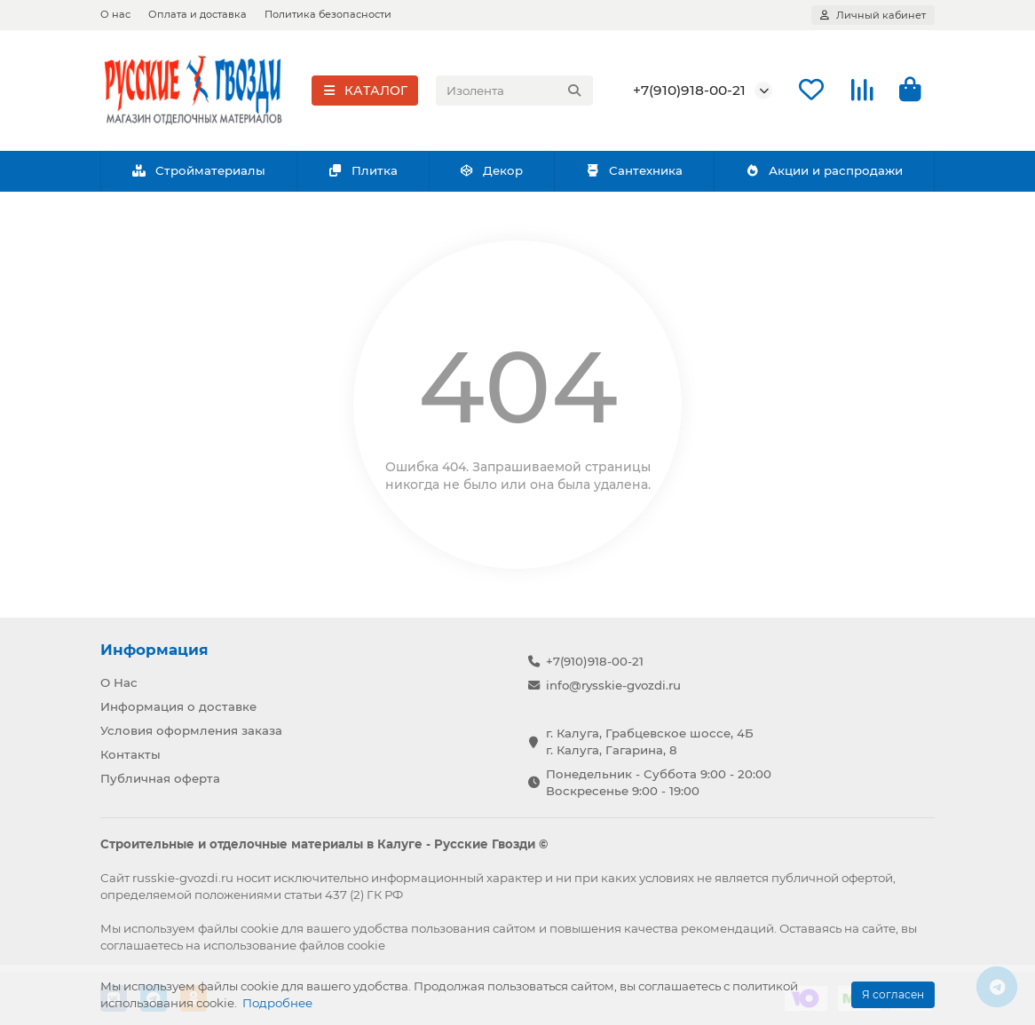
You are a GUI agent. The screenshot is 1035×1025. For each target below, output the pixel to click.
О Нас (119, 682)
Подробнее (277, 1003)
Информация (154, 649)
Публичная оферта (160, 778)
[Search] (514, 90)
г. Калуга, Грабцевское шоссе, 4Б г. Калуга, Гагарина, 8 (650, 741)
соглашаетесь (141, 945)
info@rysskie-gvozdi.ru (613, 685)
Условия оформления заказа (191, 730)
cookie (260, 928)
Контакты (130, 754)
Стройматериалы (198, 170)
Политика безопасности (328, 14)
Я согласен (893, 994)
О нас (115, 14)
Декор (492, 170)
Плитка (363, 170)
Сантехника (634, 170)
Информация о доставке (178, 706)
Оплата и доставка (197, 14)
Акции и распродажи (824, 170)
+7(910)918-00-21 (689, 90)
